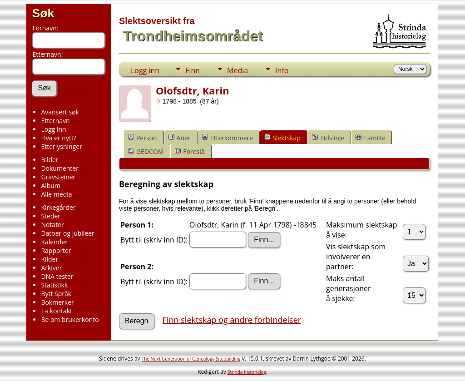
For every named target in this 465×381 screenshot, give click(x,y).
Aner (179, 138)
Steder (50, 216)
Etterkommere (227, 138)
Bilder (49, 159)
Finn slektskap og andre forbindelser (232, 319)
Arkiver (51, 267)
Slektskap (282, 138)
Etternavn (55, 120)
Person (142, 138)
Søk (43, 13)
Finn (192, 70)
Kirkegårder (58, 207)
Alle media (56, 194)
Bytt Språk (56, 293)
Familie (370, 138)
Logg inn (53, 129)
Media (237, 70)
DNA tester (57, 276)
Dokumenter (60, 168)
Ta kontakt (56, 311)
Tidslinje (328, 138)
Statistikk (54, 285)
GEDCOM (145, 151)
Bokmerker (57, 302)
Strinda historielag (247, 372)
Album (50, 185)
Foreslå (189, 151)
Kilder (49, 259)
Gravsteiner (58, 177)
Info (281, 70)
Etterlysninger (61, 146)
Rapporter (56, 250)
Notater (52, 224)
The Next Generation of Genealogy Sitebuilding (191, 359)
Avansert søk (60, 112)
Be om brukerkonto (70, 319)
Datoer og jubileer (67, 233)
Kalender (54, 242)
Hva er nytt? (58, 138)
